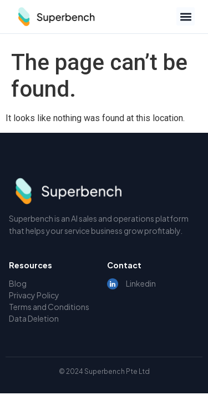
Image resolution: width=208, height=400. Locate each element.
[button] (185, 16)
